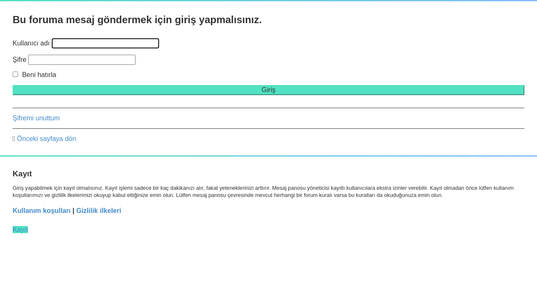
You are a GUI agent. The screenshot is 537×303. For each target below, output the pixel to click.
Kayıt (20, 229)
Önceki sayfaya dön (46, 138)
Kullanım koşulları (42, 210)
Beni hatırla (34, 74)
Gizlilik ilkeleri (98, 210)
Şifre (20, 59)
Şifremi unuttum (36, 118)
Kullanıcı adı (31, 43)
